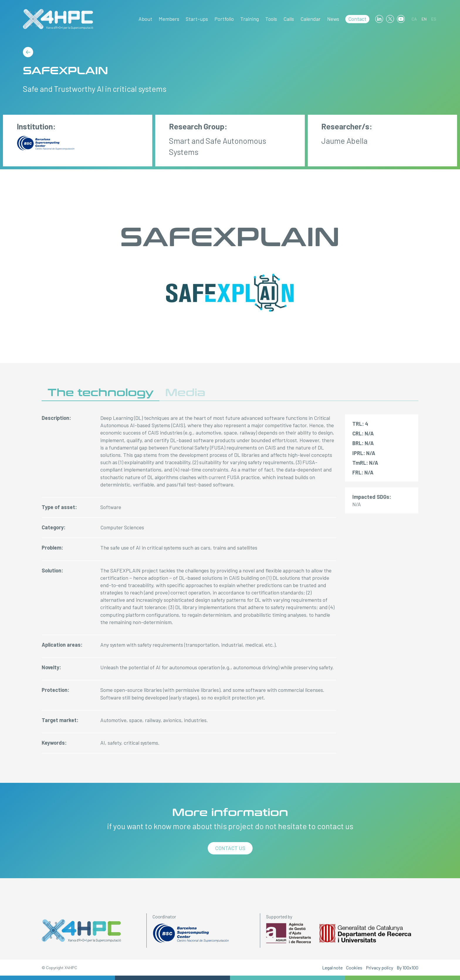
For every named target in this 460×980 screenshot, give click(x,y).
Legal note (332, 967)
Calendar (310, 19)
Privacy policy (379, 967)
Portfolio (224, 19)
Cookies (354, 967)
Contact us (230, 848)
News (333, 19)
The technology (100, 392)
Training (249, 19)
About (145, 19)
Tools (271, 19)
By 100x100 (407, 967)
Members (169, 19)
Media (185, 392)
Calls (288, 19)
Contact (357, 19)
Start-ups (197, 19)
